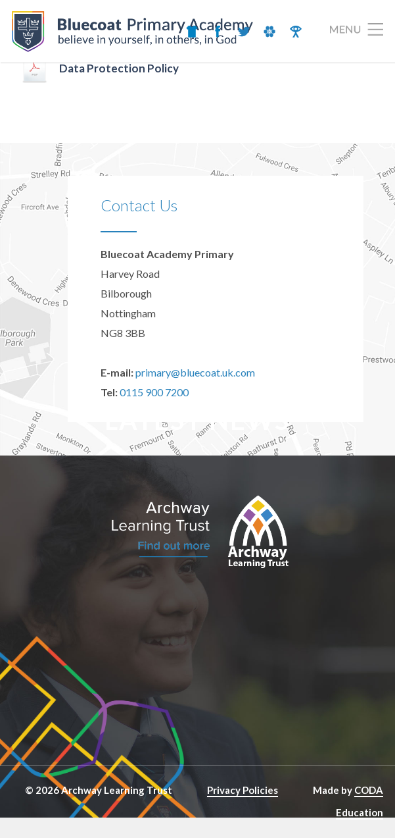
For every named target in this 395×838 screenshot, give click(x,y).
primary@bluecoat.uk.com (195, 372)
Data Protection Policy (119, 68)
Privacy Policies (242, 790)
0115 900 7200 (154, 392)
